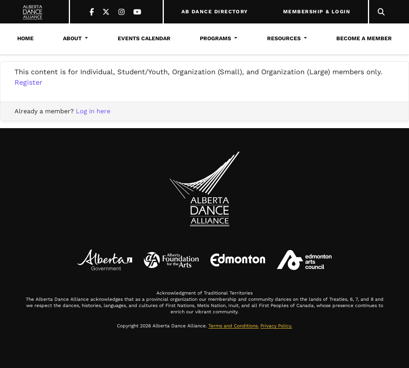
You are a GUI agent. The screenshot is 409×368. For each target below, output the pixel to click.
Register (28, 82)
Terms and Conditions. (233, 326)
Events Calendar (144, 38)
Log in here (93, 111)
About (72, 38)
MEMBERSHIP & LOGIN (316, 11)
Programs (215, 38)
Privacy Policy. (276, 326)
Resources (284, 38)
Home (25, 38)
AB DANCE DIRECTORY (214, 11)
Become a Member (364, 38)
